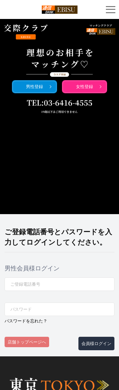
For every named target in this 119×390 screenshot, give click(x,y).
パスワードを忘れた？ (26, 320)
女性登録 (84, 86)
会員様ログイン (96, 343)
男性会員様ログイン (32, 268)
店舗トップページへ (27, 342)
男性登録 (34, 86)
